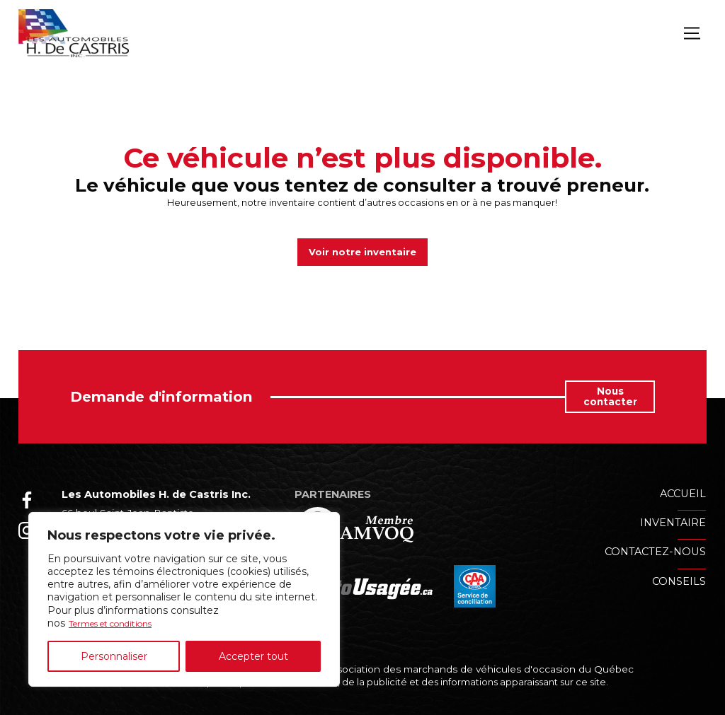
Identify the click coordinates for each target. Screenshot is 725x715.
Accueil (683, 494)
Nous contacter (610, 398)
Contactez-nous (655, 553)
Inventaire (673, 523)
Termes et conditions (121, 623)
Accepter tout (253, 656)
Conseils (679, 582)
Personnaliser (114, 656)
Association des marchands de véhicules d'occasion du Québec (477, 669)
